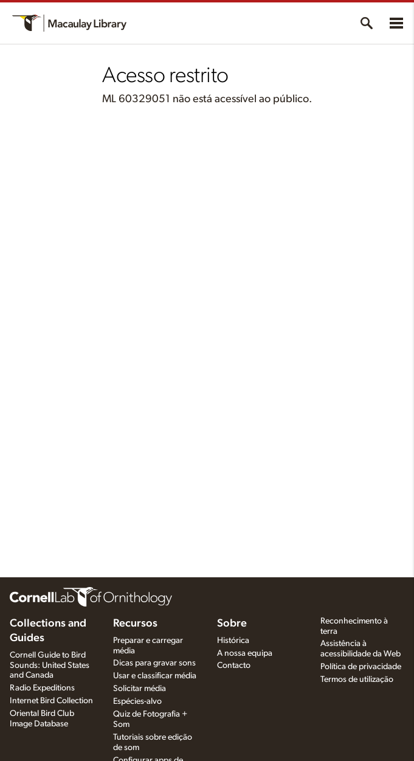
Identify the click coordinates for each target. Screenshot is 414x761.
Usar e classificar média (154, 676)
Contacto (233, 665)
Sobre (232, 623)
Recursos (135, 623)
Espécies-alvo (137, 701)
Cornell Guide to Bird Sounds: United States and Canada (49, 665)
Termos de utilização (356, 679)
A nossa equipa (244, 653)
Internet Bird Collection (51, 701)
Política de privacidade (360, 666)
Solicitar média (139, 688)
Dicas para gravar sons (154, 663)
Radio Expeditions (42, 688)
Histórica (233, 640)
